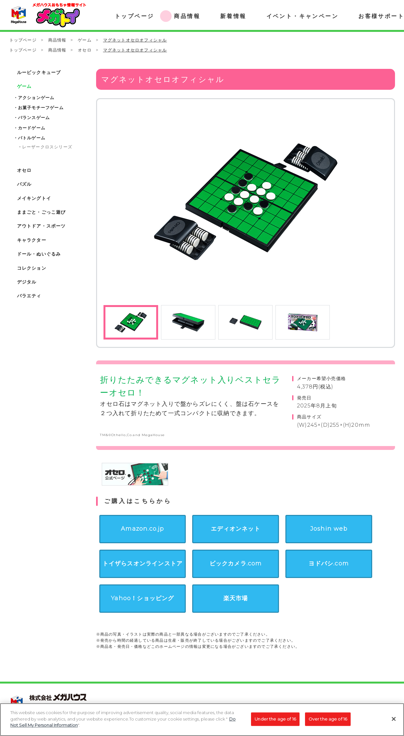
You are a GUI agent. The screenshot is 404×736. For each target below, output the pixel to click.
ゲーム (85, 39)
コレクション (31, 268)
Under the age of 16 (275, 720)
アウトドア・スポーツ (41, 226)
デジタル (27, 282)
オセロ (85, 49)
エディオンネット (235, 528)
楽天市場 (235, 598)
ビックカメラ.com (236, 563)
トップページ (23, 39)
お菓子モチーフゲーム (41, 107)
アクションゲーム (36, 97)
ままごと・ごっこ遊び (41, 212)
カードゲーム (31, 127)
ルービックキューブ (39, 72)
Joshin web (328, 528)
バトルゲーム (31, 137)
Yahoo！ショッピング (142, 598)
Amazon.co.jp (142, 528)
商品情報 (57, 39)
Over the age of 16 (328, 720)
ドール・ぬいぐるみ (39, 254)
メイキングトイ (34, 198)
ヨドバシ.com (329, 563)
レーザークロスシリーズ (47, 146)
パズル (24, 184)
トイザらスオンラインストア (143, 563)
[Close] (394, 721)
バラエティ (29, 296)
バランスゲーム (34, 117)
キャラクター (31, 240)
